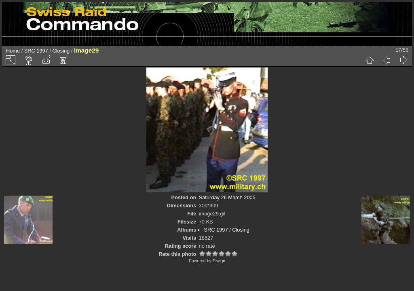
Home (13, 51)
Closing (61, 51)
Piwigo (219, 260)
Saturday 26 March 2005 (227, 197)
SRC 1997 (36, 51)
